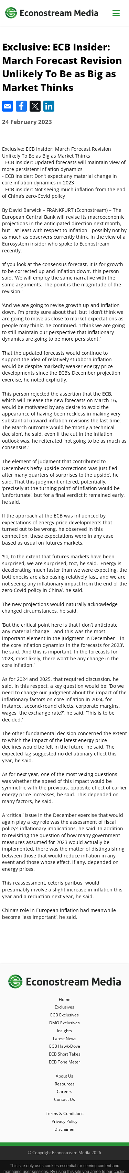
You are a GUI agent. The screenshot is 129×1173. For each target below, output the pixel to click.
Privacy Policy (64, 1121)
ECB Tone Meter (64, 1062)
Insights (64, 1031)
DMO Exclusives (64, 1023)
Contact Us (64, 1099)
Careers (64, 1091)
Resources (65, 1084)
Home (65, 999)
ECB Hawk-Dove (64, 1046)
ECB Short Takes (64, 1054)
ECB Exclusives (64, 1015)
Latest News (64, 1038)
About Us (64, 1076)
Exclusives (64, 1007)
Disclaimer (64, 1129)
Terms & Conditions (65, 1113)
